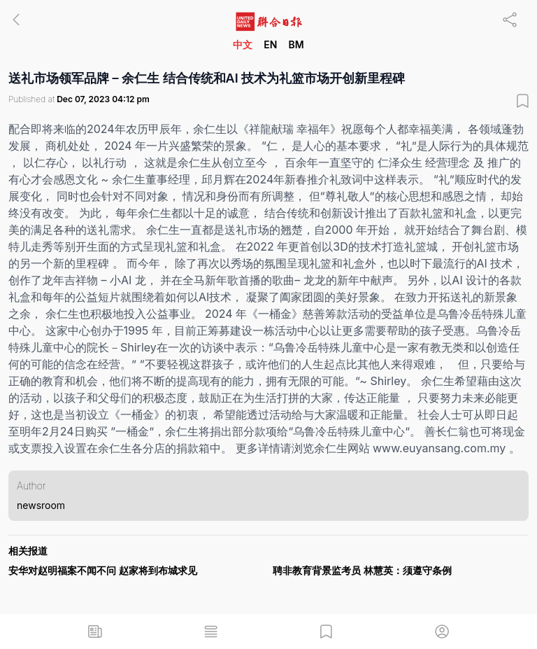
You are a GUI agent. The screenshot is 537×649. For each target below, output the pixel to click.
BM (295, 44)
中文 (242, 44)
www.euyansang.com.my (439, 448)
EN (270, 44)
